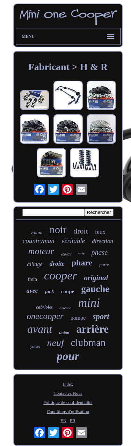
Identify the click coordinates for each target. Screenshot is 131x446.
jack (49, 291)
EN (63, 420)
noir (58, 229)
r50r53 (66, 255)
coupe (67, 291)
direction (102, 241)
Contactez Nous (67, 393)
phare (82, 262)
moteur (41, 251)
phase (100, 252)
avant (39, 329)
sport (101, 316)
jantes (35, 346)
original (96, 277)
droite (57, 263)
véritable (73, 240)
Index (68, 384)
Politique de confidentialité (68, 402)
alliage (34, 264)
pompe (78, 318)
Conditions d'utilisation (68, 411)
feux (100, 232)
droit (80, 231)
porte (104, 264)
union (64, 332)
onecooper (45, 316)
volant (36, 232)
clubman (88, 342)
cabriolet (44, 307)
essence (65, 308)
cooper (60, 275)
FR (72, 420)
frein (32, 279)
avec (32, 290)
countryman (38, 240)
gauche (95, 289)
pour (68, 356)
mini (89, 303)
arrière (93, 329)
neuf (55, 342)
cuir (81, 253)
